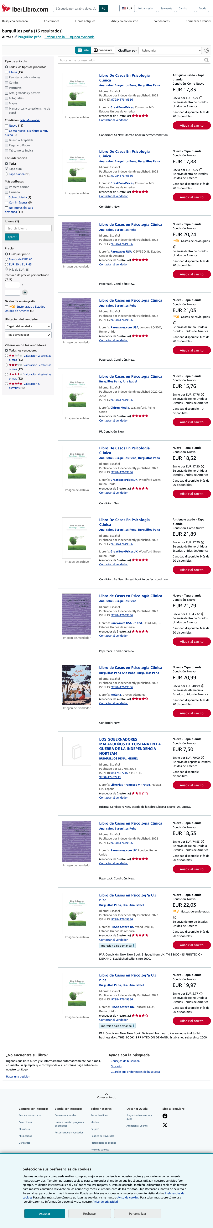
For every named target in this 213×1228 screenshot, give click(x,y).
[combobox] (76, 8)
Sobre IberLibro (99, 1115)
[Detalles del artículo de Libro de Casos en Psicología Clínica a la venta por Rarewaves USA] (77, 242)
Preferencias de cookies (103, 1142)
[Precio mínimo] (12, 285)
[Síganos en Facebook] (164, 1116)
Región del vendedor (19, 326)
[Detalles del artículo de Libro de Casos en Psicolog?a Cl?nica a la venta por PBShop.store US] (77, 913)
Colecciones (51, 21)
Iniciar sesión (146, 8)
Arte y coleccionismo (124, 21)
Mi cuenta (24, 1129)
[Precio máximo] (12, 293)
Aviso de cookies (100, 1149)
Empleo (95, 1129)
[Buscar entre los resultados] (134, 60)
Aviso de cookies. (128, 1197)
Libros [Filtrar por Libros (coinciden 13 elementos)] (14, 72)
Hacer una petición (18, 1076)
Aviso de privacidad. (105, 1201)
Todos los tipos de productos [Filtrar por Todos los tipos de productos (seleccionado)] (26, 67)
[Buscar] (103, 8)
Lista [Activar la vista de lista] (83, 50)
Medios (95, 1122)
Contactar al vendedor (113, 120)
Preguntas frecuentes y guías (139, 1117)
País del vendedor (18, 334)
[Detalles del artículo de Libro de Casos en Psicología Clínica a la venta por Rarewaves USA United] (77, 614)
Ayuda (202, 8)
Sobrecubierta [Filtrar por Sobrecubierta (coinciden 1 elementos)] (18, 197)
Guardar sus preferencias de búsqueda (135, 1071)
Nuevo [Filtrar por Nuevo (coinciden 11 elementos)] (14, 125)
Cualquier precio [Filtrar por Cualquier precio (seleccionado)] (18, 254)
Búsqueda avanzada (15, 21)
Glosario (116, 1066)
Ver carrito (24, 1142)
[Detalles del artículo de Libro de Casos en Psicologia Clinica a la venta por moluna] (77, 685)
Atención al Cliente (136, 1125)
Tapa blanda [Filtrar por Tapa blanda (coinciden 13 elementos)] (17, 174)
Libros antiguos (85, 21)
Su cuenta (166, 8)
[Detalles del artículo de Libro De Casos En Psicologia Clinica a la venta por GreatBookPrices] (77, 93)
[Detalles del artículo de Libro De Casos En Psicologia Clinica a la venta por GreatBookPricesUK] (77, 466)
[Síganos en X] (164, 1125)
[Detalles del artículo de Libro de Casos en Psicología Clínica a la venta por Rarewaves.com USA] (77, 318)
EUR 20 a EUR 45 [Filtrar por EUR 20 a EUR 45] (18, 264)
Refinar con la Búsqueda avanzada (69, 37)
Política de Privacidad (102, 1135)
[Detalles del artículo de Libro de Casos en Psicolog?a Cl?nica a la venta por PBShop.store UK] (77, 993)
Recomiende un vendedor (69, 1132)
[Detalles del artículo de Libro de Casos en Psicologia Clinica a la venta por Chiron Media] (77, 394)
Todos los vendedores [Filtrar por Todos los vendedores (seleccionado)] (23, 350)
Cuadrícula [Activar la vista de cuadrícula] (103, 50)
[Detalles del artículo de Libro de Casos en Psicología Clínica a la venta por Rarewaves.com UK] (77, 841)
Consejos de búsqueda (125, 1061)
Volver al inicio (106, 1097)
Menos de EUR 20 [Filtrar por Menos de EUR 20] (19, 259)
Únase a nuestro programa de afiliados (69, 1124)
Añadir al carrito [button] (191, 125)
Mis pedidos (25, 1135)
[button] (206, 60)
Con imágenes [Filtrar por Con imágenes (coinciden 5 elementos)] (18, 202)
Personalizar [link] (137, 1213)
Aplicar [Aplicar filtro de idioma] (11, 237)
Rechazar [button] (89, 1213)
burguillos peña (29, 37)
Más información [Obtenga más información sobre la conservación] (30, 120)
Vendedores (162, 21)
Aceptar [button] (44, 1213)
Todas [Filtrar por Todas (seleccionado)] (11, 163)
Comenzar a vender (198, 21)
